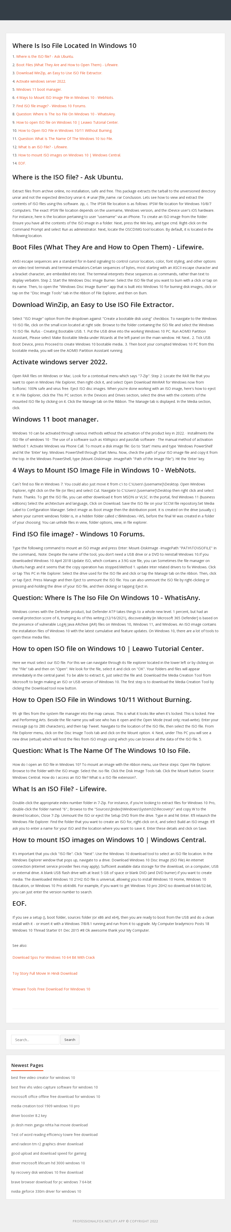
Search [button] (69, 1039)
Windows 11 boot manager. (39, 89)
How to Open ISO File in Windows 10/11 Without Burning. (65, 130)
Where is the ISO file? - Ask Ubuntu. (45, 56)
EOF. (22, 163)
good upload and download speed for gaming (48, 1153)
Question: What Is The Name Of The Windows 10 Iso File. (65, 138)
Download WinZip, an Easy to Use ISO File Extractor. (59, 72)
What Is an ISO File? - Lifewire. (43, 146)
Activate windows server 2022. (41, 81)
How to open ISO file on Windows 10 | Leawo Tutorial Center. (67, 122)
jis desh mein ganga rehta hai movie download (49, 1124)
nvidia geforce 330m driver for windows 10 (46, 1191)
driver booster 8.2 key (29, 1115)
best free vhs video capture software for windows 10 (54, 1087)
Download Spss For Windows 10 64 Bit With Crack (53, 957)
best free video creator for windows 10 (43, 1077)
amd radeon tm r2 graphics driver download (47, 1144)
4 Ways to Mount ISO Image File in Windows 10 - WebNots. (65, 97)
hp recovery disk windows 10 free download (47, 1172)
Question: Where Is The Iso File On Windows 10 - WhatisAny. (66, 114)
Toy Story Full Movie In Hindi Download (44, 973)
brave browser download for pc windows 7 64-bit (51, 1182)
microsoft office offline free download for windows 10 (55, 1096)
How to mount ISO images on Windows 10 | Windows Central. (69, 155)
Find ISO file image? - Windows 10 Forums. (51, 105)
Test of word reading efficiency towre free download (54, 1134)
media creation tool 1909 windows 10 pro (45, 1105)
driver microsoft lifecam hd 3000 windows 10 (48, 1163)
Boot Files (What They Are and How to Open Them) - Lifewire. (67, 64)
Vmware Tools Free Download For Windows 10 (51, 989)
